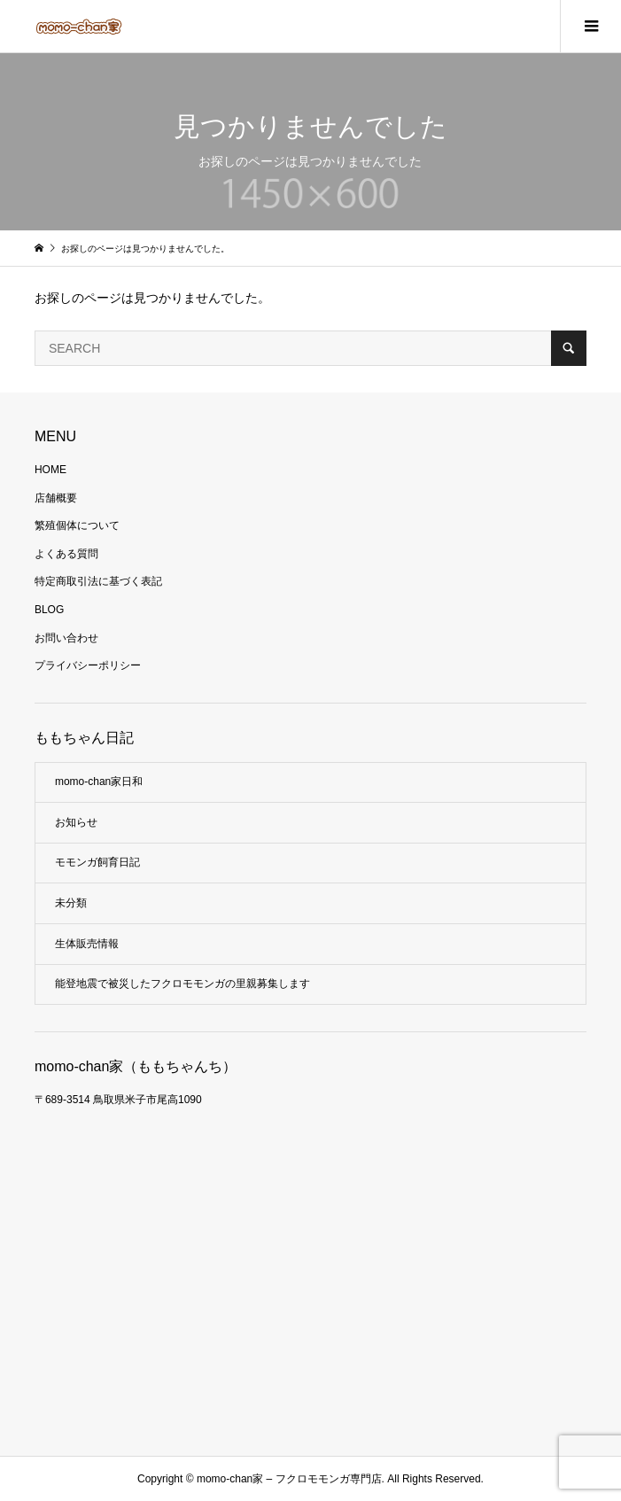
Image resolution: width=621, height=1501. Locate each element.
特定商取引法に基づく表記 (98, 581)
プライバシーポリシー (88, 665)
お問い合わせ (66, 638)
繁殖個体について (77, 525)
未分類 (71, 903)
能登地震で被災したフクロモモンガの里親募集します (182, 983)
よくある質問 (66, 554)
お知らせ (76, 822)
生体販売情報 (87, 943)
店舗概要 (56, 498)
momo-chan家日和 (99, 781)
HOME (50, 469)
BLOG (49, 609)
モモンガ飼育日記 (97, 862)
